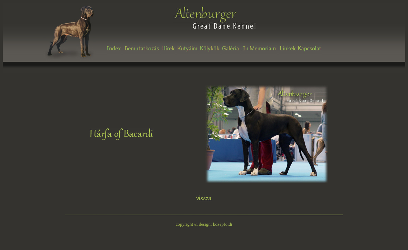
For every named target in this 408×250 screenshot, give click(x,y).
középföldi (222, 224)
